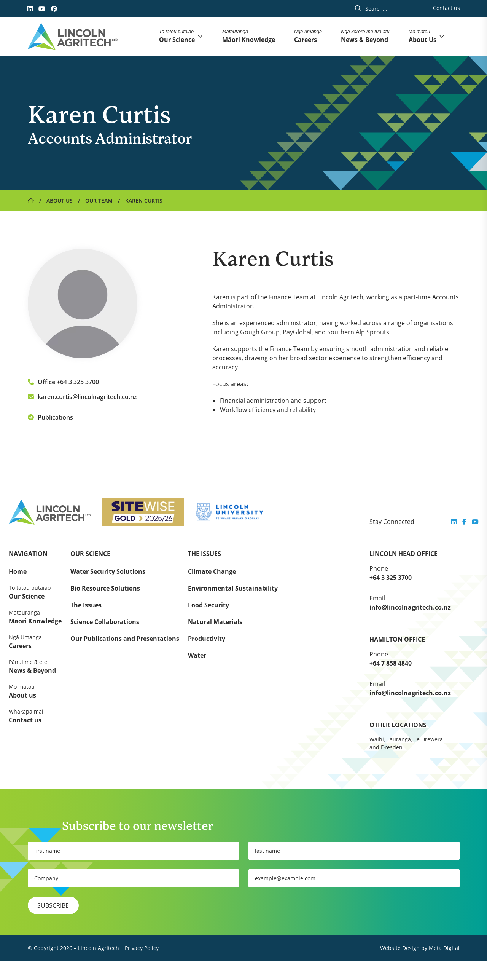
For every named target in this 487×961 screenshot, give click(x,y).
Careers (35, 641)
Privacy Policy (142, 947)
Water (197, 655)
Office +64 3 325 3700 (63, 382)
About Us (59, 200)
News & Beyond (35, 666)
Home (18, 571)
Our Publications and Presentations (124, 638)
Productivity (206, 638)
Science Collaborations (104, 622)
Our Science (35, 592)
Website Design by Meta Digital (420, 947)
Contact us (446, 7)
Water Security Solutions (107, 571)
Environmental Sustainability (233, 588)
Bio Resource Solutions (105, 588)
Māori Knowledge (35, 616)
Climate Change (212, 571)
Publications (50, 417)
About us (35, 691)
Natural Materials (215, 622)
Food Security (208, 605)
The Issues (86, 605)
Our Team (99, 200)
